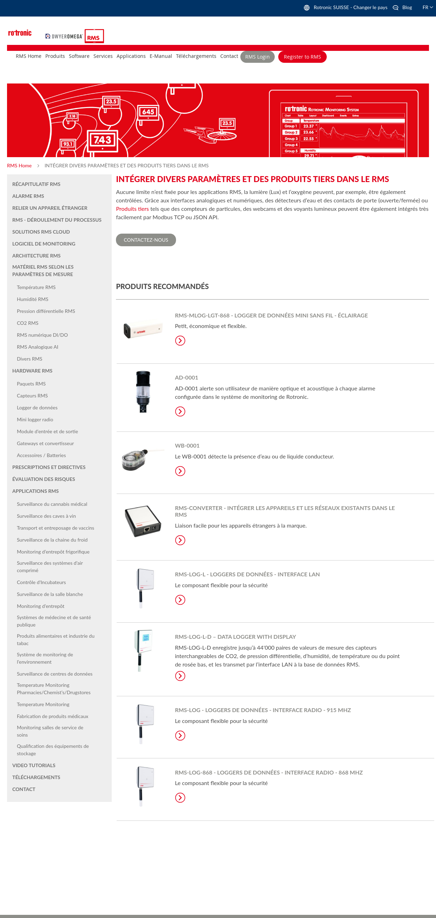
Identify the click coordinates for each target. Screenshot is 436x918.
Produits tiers (132, 208)
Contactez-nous (146, 240)
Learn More (180, 340)
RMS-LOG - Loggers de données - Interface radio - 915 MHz (263, 709)
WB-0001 (187, 445)
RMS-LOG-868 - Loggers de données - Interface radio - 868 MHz (269, 772)
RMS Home (20, 165)
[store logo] (65, 35)
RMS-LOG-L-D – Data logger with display (235, 636)
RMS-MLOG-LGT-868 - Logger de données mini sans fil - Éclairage (271, 315)
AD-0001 (186, 377)
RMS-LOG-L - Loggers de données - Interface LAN (247, 574)
